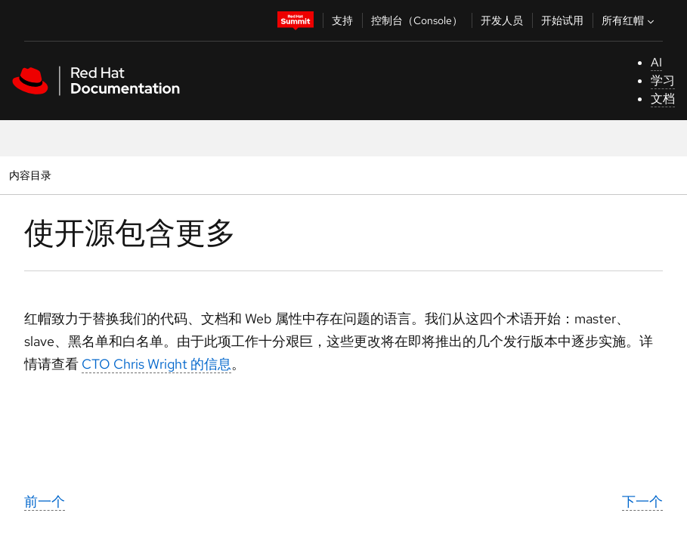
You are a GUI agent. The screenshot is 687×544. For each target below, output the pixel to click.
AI (656, 62)
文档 (663, 99)
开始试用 (562, 20)
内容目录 (29, 175)
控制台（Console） (417, 20)
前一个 (44, 501)
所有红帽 (630, 20)
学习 (663, 80)
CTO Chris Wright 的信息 (156, 363)
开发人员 (502, 20)
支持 (342, 20)
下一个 (642, 501)
